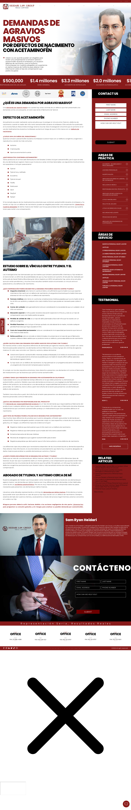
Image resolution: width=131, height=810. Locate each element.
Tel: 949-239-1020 (40, 647)
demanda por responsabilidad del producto (23, 404)
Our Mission (24, 662)
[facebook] (4, 660)
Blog (42, 662)
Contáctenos (115, 5)
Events (68, 662)
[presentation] (109, 134)
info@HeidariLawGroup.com (15, 650)
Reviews (60, 662)
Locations (14, 662)
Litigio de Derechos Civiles (111, 208)
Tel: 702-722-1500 (116, 646)
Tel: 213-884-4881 (15, 646)
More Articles (98, 492)
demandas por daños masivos (54, 492)
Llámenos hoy (78, 504)
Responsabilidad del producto (113, 189)
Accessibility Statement (94, 662)
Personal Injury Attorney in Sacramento (112, 270)
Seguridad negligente (110, 212)
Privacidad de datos (109, 217)
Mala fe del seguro (109, 204)
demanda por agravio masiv (17, 107)
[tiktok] (14, 660)
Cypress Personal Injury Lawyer (114, 250)
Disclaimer (109, 662)
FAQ (47, 662)
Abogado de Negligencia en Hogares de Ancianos (112, 194)
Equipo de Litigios (84, 5)
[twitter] (11, 660)
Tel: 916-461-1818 (65, 647)
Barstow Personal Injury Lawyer (114, 244)
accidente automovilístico (25, 484)
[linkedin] (9, 660)
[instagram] (6, 660)
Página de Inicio (44, 5)
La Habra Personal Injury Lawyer (114, 253)
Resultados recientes (100, 5)
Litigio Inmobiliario (109, 199)
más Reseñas (115, 446)
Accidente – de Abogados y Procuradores (111, 164)
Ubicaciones (56, 5)
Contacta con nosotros (118, 1)
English (125, 5)
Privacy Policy (78, 662)
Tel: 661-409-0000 (90, 646)
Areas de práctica (69, 5)
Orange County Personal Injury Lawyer (113, 281)
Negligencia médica (109, 185)
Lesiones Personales (109, 170)
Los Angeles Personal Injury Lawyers (112, 265)
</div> (13, 803)
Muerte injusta (107, 174)
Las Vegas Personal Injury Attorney (111, 260)
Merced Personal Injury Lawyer (113, 274)
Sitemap (53, 662)
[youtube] (17, 660)
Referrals (35, 662)
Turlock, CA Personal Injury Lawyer (112, 286)
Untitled (105, 247)
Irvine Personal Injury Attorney (113, 257)
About (6, 662)
